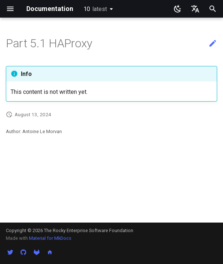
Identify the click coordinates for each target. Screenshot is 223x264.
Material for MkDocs (50, 238)
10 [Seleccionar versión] (95, 9)
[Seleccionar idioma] (195, 8)
